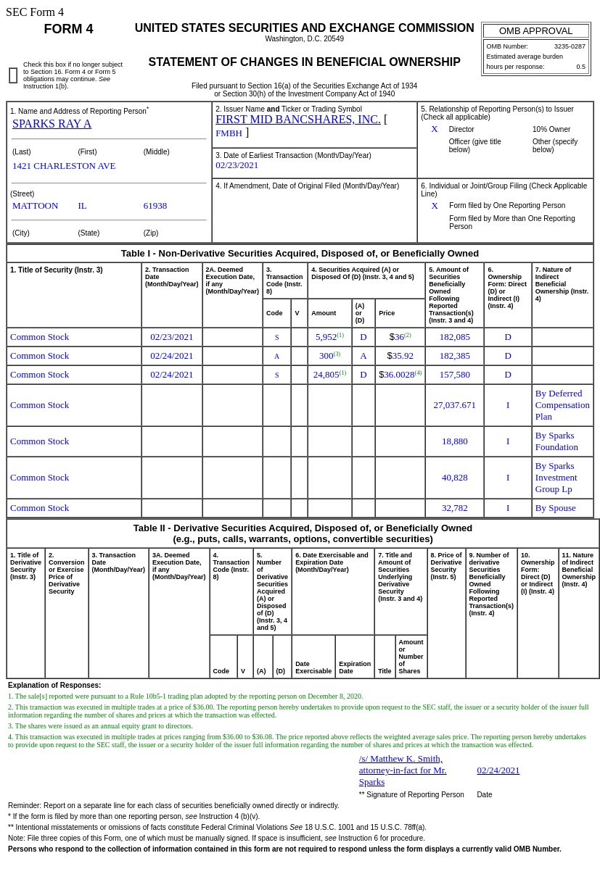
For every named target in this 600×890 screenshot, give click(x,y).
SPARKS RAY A (51, 123)
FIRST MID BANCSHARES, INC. (298, 119)
